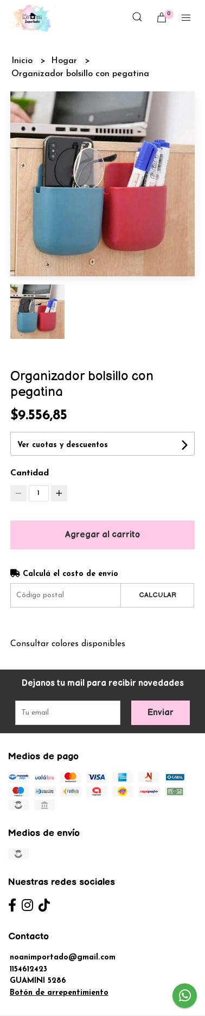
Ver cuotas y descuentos (62, 445)
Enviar (161, 713)
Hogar (65, 61)
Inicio (23, 61)
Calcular (157, 595)
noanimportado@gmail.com (63, 957)
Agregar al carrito (102, 535)
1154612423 (28, 969)
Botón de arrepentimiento (59, 993)
